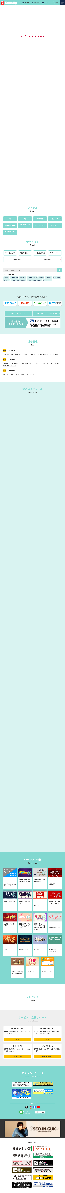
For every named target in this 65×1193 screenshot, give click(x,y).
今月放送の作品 (40, 253)
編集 (17, 1039)
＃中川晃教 (23, 277)
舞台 (43, 1112)
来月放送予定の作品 (55, 253)
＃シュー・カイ (47, 280)
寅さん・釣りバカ (40, 226)
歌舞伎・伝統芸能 (10, 226)
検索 (55, 3)
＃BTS (29, 280)
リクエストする (17, 1057)
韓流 (25, 219)
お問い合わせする (47, 1057)
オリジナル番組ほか (10, 232)
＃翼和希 (41, 277)
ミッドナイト (55, 226)
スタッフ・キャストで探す (10, 253)
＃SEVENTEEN (37, 280)
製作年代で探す (25, 253)
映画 (10, 219)
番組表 (25, 3)
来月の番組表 (47, 260)
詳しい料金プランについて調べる (47, 313)
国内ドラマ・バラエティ (25, 225)
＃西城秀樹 (48, 277)
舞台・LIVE (54, 219)
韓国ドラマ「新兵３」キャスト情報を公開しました (18, 375)
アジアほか (40, 219)
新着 (4, 351)
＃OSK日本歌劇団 (32, 277)
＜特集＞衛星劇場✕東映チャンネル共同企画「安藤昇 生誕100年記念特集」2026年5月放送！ (31, 354)
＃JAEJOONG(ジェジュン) (19, 280)
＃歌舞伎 (6, 277)
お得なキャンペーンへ (18, 313)
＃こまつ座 (7, 280)
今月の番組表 (17, 260)
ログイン (46, 3)
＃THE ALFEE (14, 277)
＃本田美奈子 (56, 277)
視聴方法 (35, 2)
